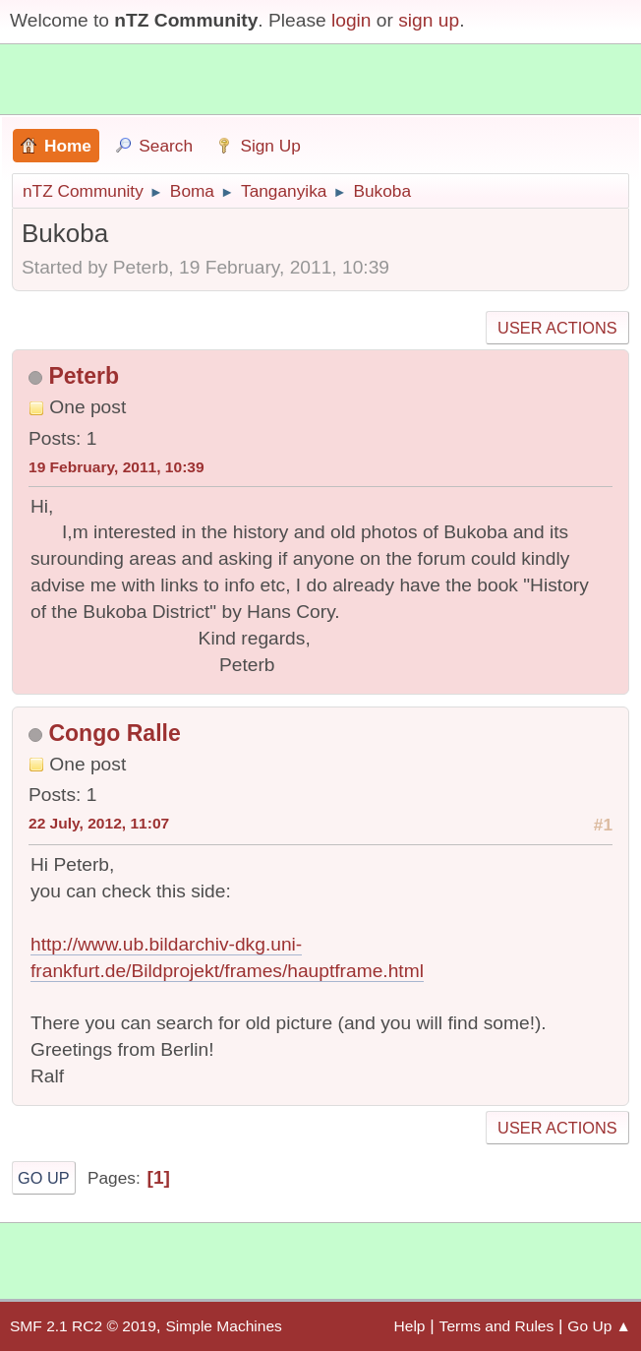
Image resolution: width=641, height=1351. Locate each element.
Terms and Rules (496, 1326)
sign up (428, 20)
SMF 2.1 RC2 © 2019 (83, 1326)
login (351, 20)
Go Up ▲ (599, 1326)
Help (410, 1326)
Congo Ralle (114, 733)
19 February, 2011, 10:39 (116, 467)
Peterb (83, 376)
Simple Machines (223, 1326)
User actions (556, 328)
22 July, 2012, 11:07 (99, 823)
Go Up (44, 1178)
